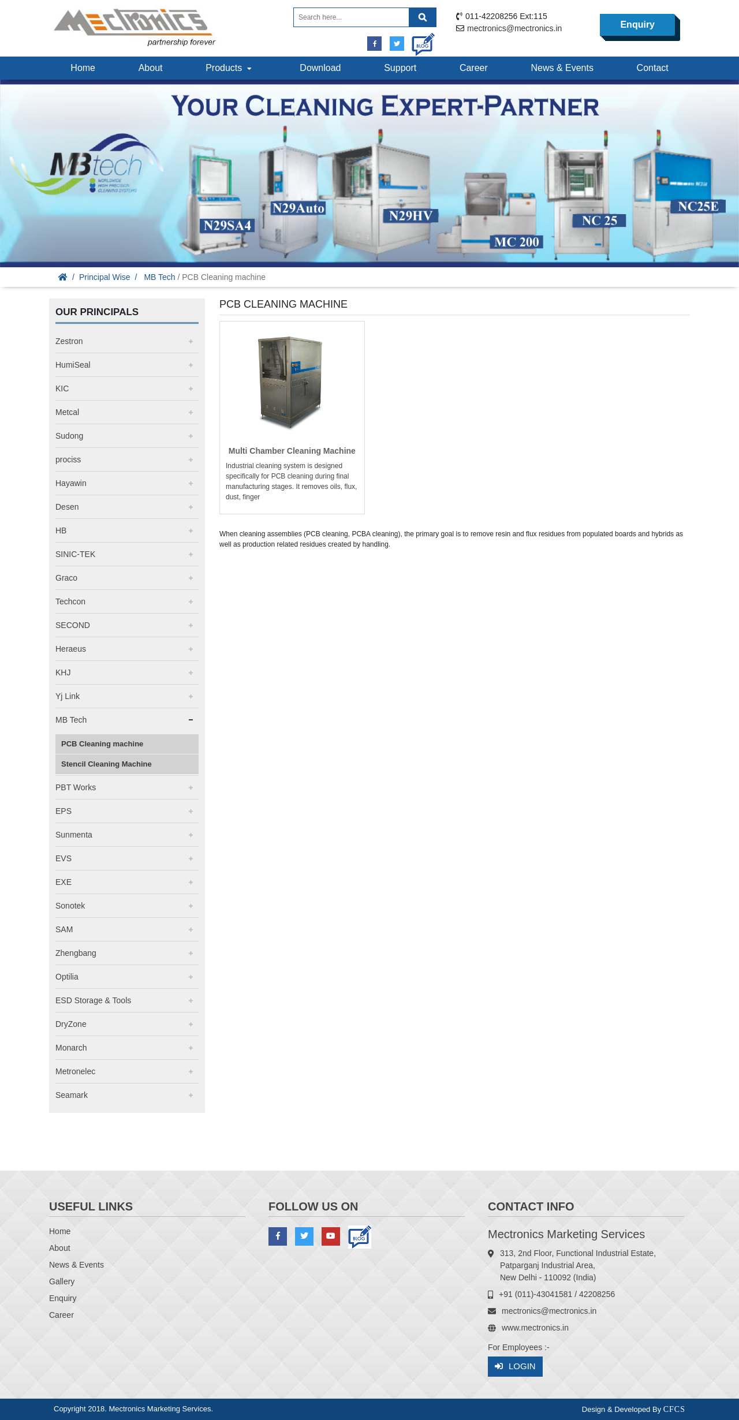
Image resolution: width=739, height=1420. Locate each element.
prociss (68, 459)
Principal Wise (104, 277)
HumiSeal (73, 364)
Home (82, 68)
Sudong (69, 435)
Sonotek (70, 905)
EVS (63, 858)
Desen (67, 506)
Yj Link (67, 696)
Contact (653, 68)
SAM (64, 929)
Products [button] (230, 68)
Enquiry (637, 24)
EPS (63, 811)
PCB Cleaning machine (102, 743)
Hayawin (71, 483)
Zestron (69, 341)
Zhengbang (75, 953)
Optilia (67, 976)
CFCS (674, 1409)
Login (515, 1366)
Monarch (71, 1047)
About (151, 68)
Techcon (70, 601)
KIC (62, 388)
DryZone (71, 1024)
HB (60, 530)
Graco (66, 577)
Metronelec (75, 1071)
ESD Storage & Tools (93, 1000)
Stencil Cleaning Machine (106, 764)
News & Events (562, 68)
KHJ (62, 672)
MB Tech (159, 277)
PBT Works (75, 787)
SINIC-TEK (75, 554)
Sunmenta (73, 834)
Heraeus (70, 648)
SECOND (72, 625)
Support (400, 68)
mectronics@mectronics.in (514, 28)
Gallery (61, 1281)
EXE (63, 882)
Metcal (67, 412)
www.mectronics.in (535, 1327)
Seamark (71, 1095)
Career (474, 68)
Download (320, 68)
